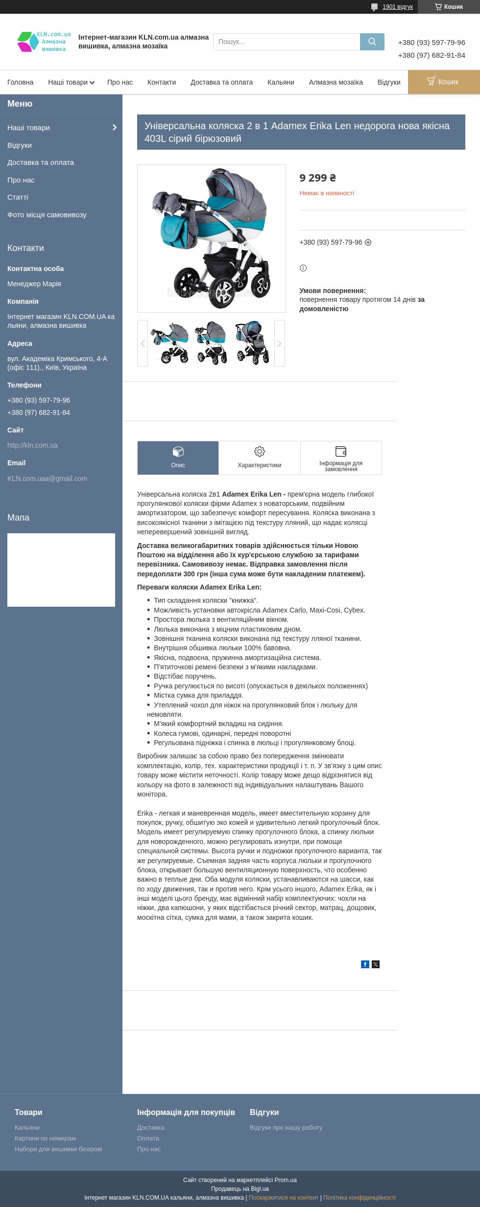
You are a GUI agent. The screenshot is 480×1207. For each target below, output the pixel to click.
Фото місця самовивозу (47, 214)
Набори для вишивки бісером (58, 1149)
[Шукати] (372, 41)
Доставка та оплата (222, 82)
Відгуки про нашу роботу (286, 1127)
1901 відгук (398, 6)
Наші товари (68, 82)
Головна (20, 82)
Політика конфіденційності (359, 1197)
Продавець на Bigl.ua (240, 1188)
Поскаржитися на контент (283, 1197)
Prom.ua (286, 1180)
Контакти (161, 82)
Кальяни (280, 82)
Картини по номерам (45, 1138)
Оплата (148, 1138)
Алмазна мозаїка (336, 82)
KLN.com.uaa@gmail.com (47, 478)
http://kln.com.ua (32, 445)
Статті (17, 197)
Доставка (151, 1127)
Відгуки (389, 82)
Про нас (120, 82)
